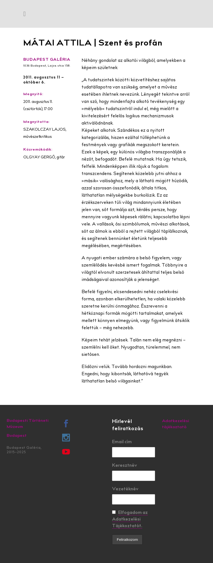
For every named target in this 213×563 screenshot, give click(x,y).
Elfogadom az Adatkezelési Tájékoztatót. (130, 519)
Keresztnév (124, 465)
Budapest (17, 436)
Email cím (122, 442)
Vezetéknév (125, 489)
